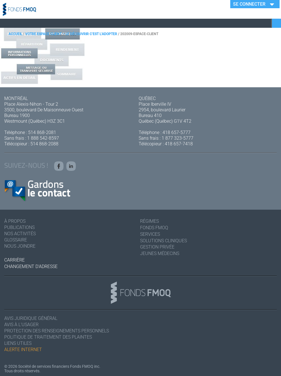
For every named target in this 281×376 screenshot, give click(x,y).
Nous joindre (19, 246)
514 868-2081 (42, 132)
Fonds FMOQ (154, 227)
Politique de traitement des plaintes (48, 337)
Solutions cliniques (163, 240)
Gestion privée (157, 247)
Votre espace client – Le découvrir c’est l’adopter (71, 34)
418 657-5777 (176, 132)
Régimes (149, 221)
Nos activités (20, 233)
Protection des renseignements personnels (56, 330)
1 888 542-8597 (43, 138)
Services (150, 234)
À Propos (15, 221)
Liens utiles (17, 343)
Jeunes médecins (159, 253)
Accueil (15, 34)
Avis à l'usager (21, 324)
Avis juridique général (30, 318)
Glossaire (15, 240)
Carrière (14, 260)
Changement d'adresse (31, 266)
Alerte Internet (23, 349)
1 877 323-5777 (177, 138)
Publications (19, 227)
